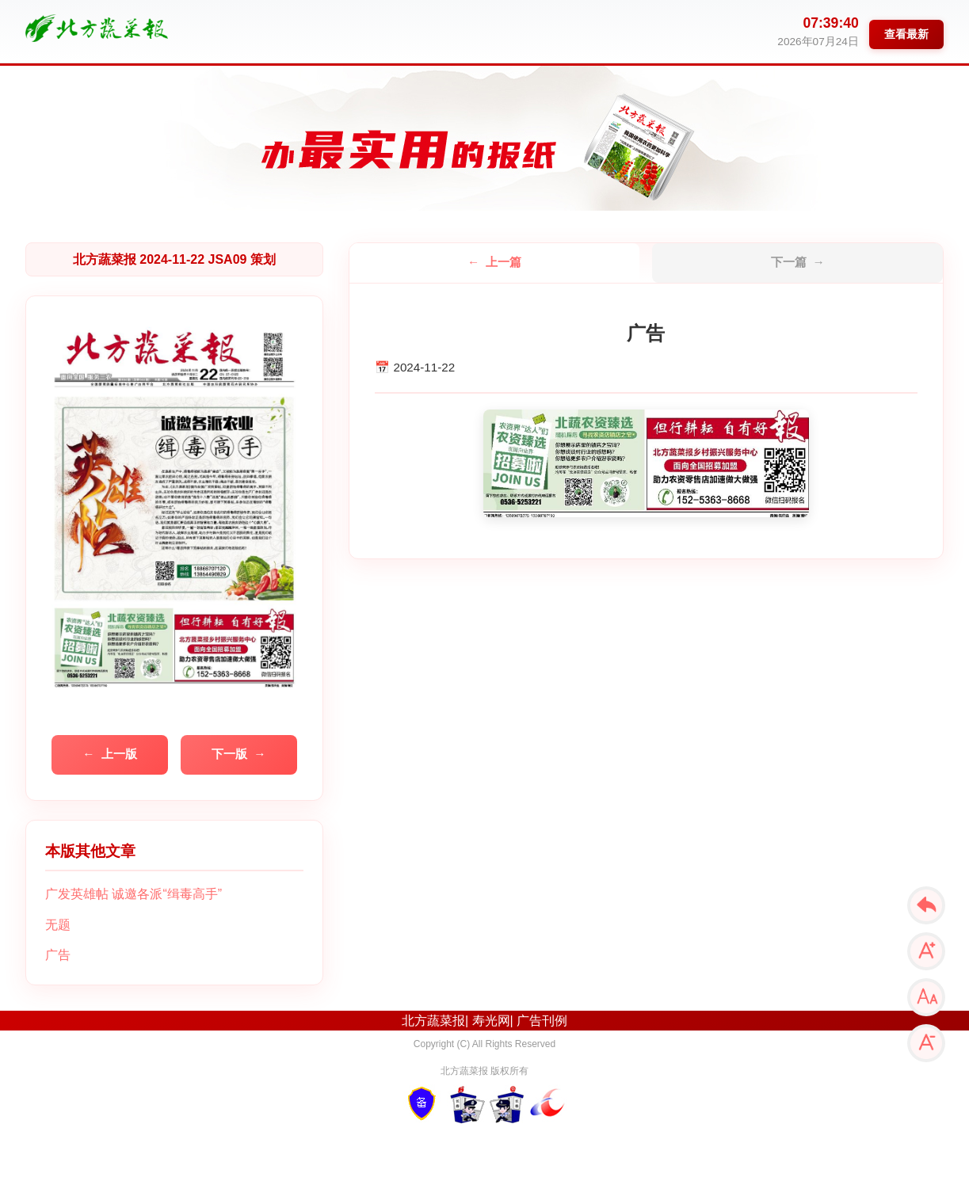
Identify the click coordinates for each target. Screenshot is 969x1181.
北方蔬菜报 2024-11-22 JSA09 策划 (174, 259)
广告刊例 (542, 1020)
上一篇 (503, 262)
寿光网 (491, 1020)
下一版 (229, 753)
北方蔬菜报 (433, 1020)
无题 (58, 924)
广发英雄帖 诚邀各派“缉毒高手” (133, 894)
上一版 (119, 753)
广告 (58, 955)
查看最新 (906, 34)
